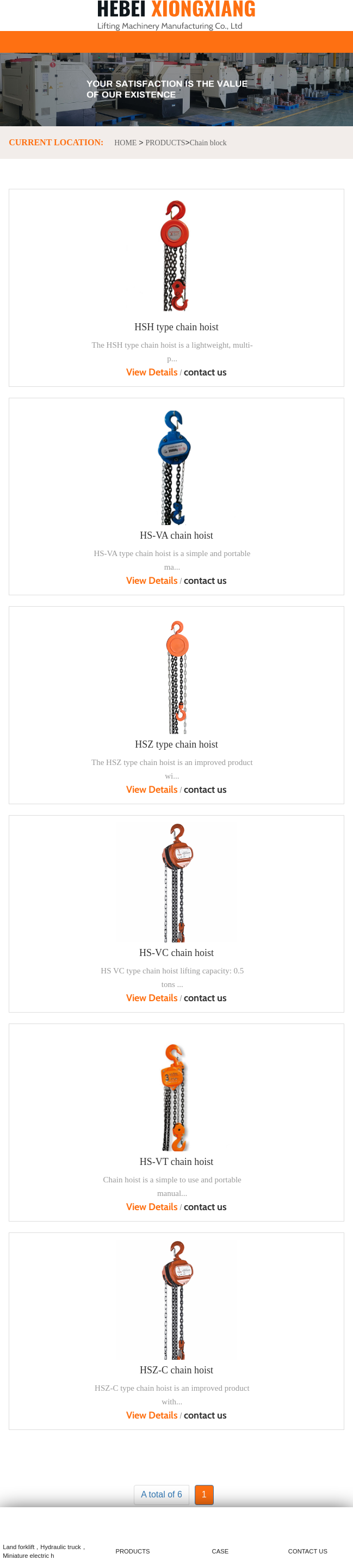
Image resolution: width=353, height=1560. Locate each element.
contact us (205, 372)
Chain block (208, 143)
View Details (152, 372)
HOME (125, 143)
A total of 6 (161, 1494)
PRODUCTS (165, 143)
